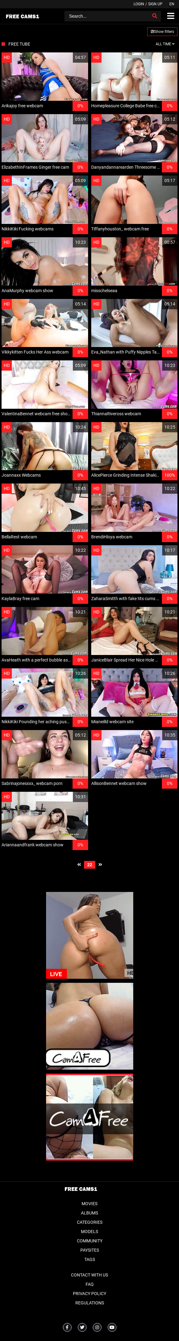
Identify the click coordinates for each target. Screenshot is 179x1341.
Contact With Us (89, 1274)
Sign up (155, 4)
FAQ (90, 1284)
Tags (89, 1259)
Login (139, 4)
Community (89, 1240)
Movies (89, 1203)
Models (89, 1231)
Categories (89, 1222)
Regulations (89, 1302)
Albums (89, 1212)
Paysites (89, 1250)
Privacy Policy (89, 1293)
